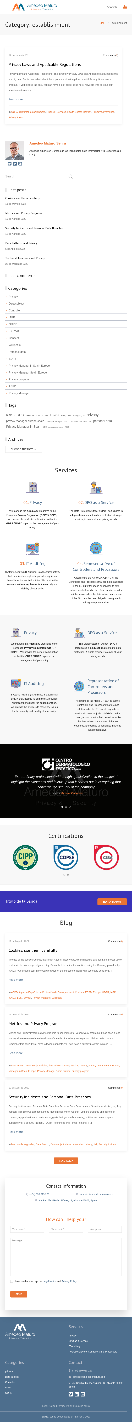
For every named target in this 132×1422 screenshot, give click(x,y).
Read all (66, 1160)
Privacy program (17, 379)
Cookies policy (82, 1406)
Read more (16, 99)
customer (24, 112)
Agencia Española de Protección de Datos (41, 992)
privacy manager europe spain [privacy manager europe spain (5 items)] (25, 420)
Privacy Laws (16, 117)
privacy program (80, 1071)
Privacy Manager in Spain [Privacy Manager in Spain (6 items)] (23, 426)
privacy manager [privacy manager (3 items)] (54, 421)
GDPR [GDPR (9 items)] (19, 415)
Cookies (79, 992)
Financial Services (56, 112)
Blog (102, 23)
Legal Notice (49, 1281)
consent (69, 992)
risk (95, 1144)
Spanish (112, 7)
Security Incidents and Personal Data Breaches (50, 1097)
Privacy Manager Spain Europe (26, 372)
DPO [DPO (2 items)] (45, 427)
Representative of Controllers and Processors (93, 1351)
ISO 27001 (13, 331)
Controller (13, 310)
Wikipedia (13, 345)
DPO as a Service (78, 1341)
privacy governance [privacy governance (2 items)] (55, 427)
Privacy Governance (103, 112)
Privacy (11, 296)
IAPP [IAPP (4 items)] (9, 415)
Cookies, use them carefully (33, 950)
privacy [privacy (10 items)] (93, 415)
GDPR (11, 324)
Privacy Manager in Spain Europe (27, 365)
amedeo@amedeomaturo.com (94, 1194)
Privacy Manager (17, 393)
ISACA (12, 997)
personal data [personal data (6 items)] (102, 421)
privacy (27, 997)
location (87, 112)
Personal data (15, 351)
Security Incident (108, 1144)
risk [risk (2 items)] (90, 421)
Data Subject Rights (36, 1065)
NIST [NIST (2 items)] (67, 427)
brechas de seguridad (23, 1144)
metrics (74, 1065)
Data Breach (42, 1144)
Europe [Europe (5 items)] (54, 415)
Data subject (14, 303)
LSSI (19, 997)
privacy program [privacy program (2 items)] (79, 415)
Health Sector (74, 112)
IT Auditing (74, 1346)
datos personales (74, 1144)
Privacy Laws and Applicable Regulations (45, 64)
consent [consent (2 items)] (45, 415)
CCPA (14, 112)
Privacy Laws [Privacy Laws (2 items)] (66, 415)
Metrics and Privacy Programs (34, 1023)
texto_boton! (112, 901)
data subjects (56, 1065)
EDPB (10, 358)
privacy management (100, 1065)
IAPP (10, 317)
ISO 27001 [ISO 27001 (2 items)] (36, 415)
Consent (12, 338)
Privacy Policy (69, 1281)
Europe (97, 992)
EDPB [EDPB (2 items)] (66, 421)
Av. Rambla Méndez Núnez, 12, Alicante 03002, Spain (66, 1200)
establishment (37, 112)
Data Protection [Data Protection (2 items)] (76, 421)
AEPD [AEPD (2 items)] (28, 415)
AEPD (10, 386)
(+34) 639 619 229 (37, 1194)
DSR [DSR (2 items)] (85, 421)
